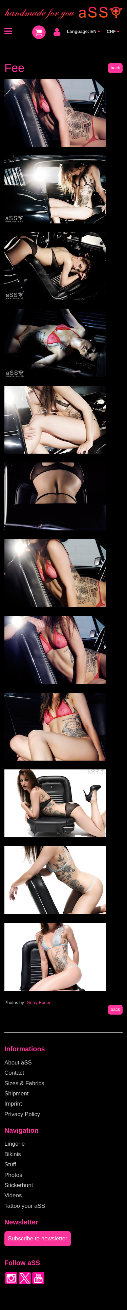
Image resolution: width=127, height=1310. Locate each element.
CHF (113, 31)
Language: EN (83, 31)
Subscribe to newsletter (37, 1238)
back (115, 67)
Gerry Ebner (38, 1002)
